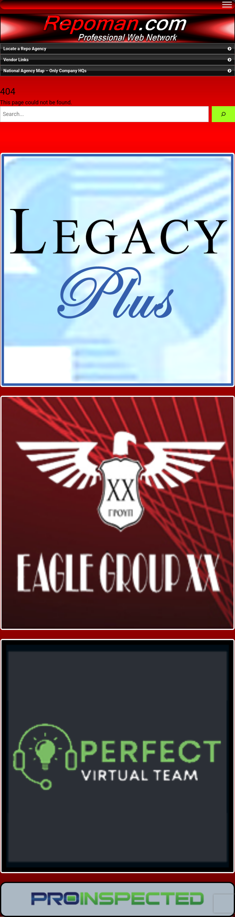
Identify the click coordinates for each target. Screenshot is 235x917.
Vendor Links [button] (118, 60)
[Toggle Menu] (227, 4)
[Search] (223, 114)
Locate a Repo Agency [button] (118, 49)
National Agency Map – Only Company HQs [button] (118, 71)
